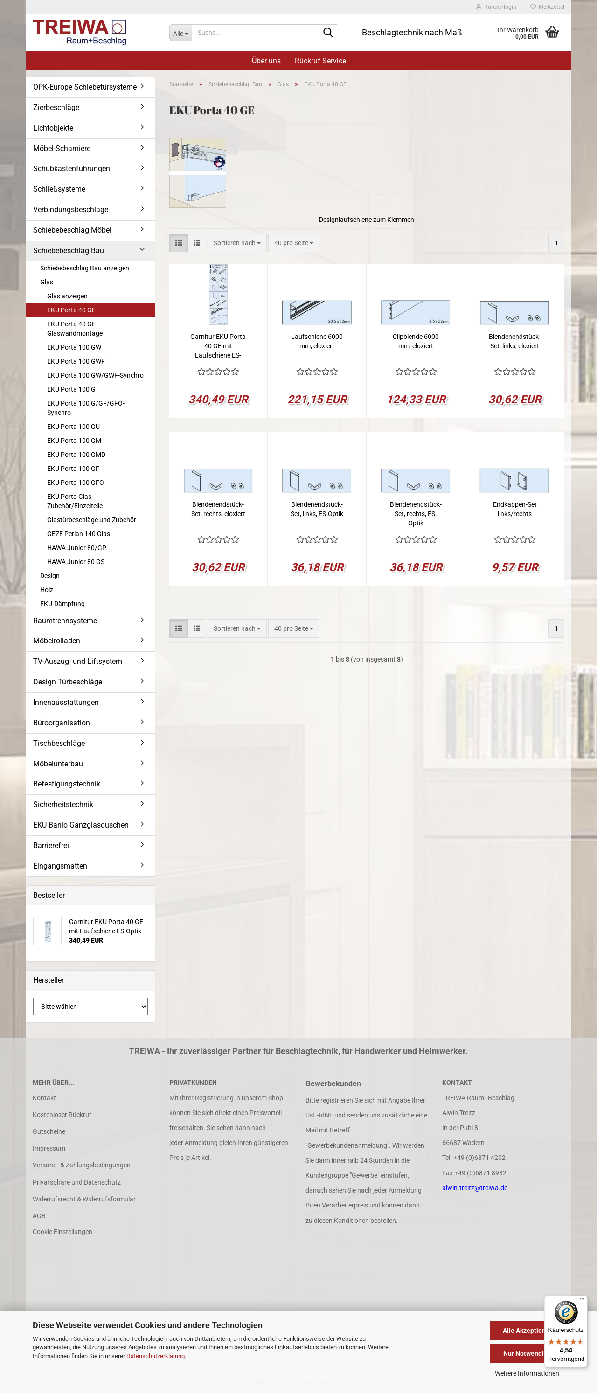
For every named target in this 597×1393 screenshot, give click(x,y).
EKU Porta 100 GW (74, 347)
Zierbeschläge (56, 107)
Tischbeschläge (59, 743)
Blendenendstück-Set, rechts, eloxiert (218, 509)
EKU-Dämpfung (62, 603)
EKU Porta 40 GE (71, 310)
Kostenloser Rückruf (62, 1114)
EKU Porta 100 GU (73, 426)
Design (50, 575)
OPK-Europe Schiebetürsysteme (85, 87)
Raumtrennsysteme (65, 620)
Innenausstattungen (66, 702)
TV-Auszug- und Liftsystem (77, 661)
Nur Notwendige (527, 1353)
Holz (46, 589)
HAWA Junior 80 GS (75, 561)
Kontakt (44, 1098)
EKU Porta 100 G (71, 389)
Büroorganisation (61, 722)
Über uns (266, 60)
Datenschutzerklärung (155, 1355)
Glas (46, 282)
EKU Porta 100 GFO (75, 482)
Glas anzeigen (67, 296)
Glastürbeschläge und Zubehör (91, 520)
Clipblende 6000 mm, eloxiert (416, 341)
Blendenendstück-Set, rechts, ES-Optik (416, 514)
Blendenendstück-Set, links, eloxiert (515, 341)
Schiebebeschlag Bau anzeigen (84, 268)
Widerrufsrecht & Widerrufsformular (84, 1199)
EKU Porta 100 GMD (76, 454)
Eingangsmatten (60, 866)
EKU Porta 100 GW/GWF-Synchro (95, 375)
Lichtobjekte (53, 128)
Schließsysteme (59, 189)
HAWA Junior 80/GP (76, 548)
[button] (178, 243)
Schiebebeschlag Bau (68, 250)
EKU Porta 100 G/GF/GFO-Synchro (86, 408)
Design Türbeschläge (67, 681)
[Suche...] (180, 32)
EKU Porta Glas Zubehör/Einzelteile (75, 501)
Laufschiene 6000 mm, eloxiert (317, 341)
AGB (39, 1216)
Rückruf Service (320, 60)
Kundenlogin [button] (496, 7)
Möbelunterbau (58, 763)
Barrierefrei (51, 845)
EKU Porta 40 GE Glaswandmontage (75, 328)
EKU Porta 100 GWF (76, 361)
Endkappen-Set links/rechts (515, 509)
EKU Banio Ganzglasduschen (81, 825)
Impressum (49, 1148)
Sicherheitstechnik (63, 804)
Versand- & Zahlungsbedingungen (82, 1165)
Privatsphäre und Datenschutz (77, 1182)
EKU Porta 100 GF (73, 468)
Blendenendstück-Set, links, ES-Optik (317, 509)
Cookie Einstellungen (62, 1231)
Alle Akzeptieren (527, 1330)
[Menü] (582, 1301)
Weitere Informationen (527, 1373)
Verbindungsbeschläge (70, 209)
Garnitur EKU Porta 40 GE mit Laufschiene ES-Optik (218, 346)
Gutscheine (49, 1131)
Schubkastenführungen (71, 168)
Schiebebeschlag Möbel (72, 230)
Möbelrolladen (56, 640)
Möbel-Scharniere (61, 148)
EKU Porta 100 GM (74, 440)
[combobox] (237, 243)
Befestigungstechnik (66, 783)
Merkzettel (547, 7)
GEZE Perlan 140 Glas (78, 534)
